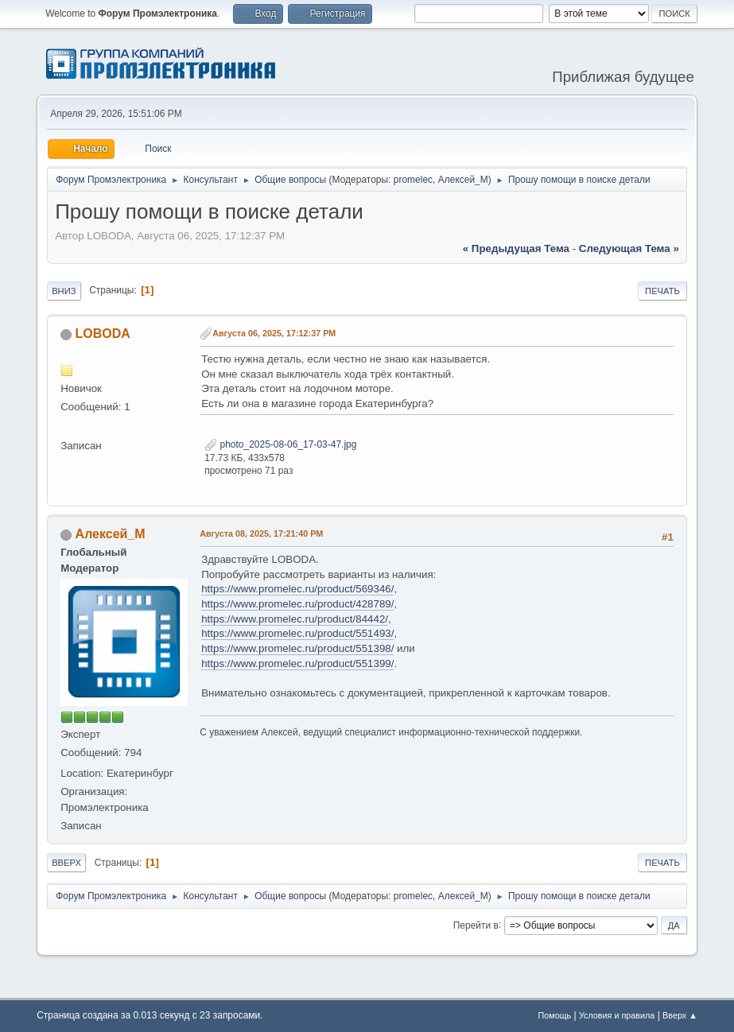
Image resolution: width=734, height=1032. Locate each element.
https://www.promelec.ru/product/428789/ (297, 604)
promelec (413, 179)
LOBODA (103, 333)
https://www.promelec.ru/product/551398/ (297, 648)
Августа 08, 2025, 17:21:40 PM (261, 533)
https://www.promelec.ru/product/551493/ (297, 633)
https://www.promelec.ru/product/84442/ (294, 619)
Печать (662, 291)
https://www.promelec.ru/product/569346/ (297, 589)
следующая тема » (629, 248)
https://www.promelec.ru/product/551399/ (297, 663)
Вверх (66, 862)
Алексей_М (463, 179)
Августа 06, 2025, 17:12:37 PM (274, 333)
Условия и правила (616, 1015)
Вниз (64, 291)
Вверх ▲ (679, 1015)
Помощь (555, 1015)
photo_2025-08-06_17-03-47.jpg (280, 444)
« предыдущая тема (516, 248)
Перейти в (476, 924)
